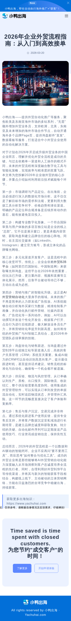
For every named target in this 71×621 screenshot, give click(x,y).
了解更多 (22, 568)
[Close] (68, 3)
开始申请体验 (46, 568)
